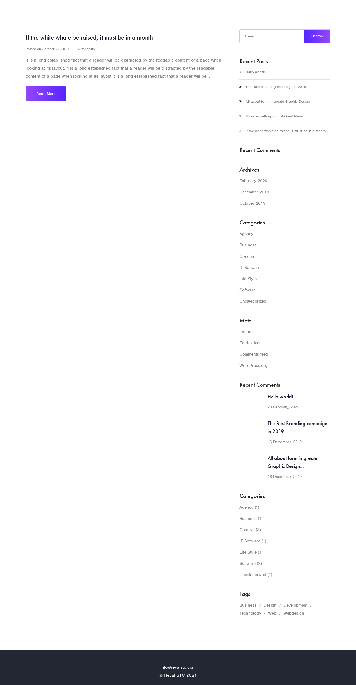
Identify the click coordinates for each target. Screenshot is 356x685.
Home (262, 12)
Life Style (248, 278)
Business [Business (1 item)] (247, 605)
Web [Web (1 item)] (270, 613)
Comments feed (252, 354)
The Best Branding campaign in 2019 (274, 87)
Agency (246, 233)
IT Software (249, 267)
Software (247, 290)
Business (247, 245)
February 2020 (252, 180)
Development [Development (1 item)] (291, 605)
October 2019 (251, 203)
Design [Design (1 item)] (267, 605)
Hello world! (255, 72)
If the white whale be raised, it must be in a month (91, 37)
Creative (246, 256)
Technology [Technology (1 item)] (249, 613)
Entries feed (249, 343)
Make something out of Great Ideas (272, 116)
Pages (281, 12)
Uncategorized (251, 301)
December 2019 (253, 192)
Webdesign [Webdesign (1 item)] (289, 613)
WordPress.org (252, 365)
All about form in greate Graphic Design (276, 102)
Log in (245, 331)
